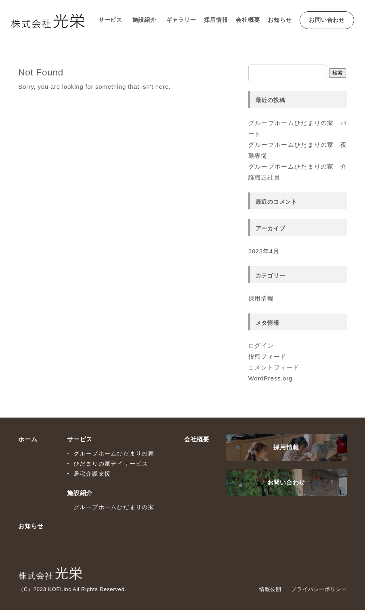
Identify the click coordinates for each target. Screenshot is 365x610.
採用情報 (216, 20)
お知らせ (280, 20)
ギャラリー (181, 20)
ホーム (27, 439)
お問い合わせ (327, 20)
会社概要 (248, 20)
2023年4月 (263, 251)
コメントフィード (273, 367)
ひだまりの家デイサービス (110, 463)
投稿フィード (267, 356)
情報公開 (270, 589)
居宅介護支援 (92, 473)
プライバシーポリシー (319, 589)
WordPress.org (270, 378)
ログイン (261, 345)
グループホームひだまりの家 (113, 453)
